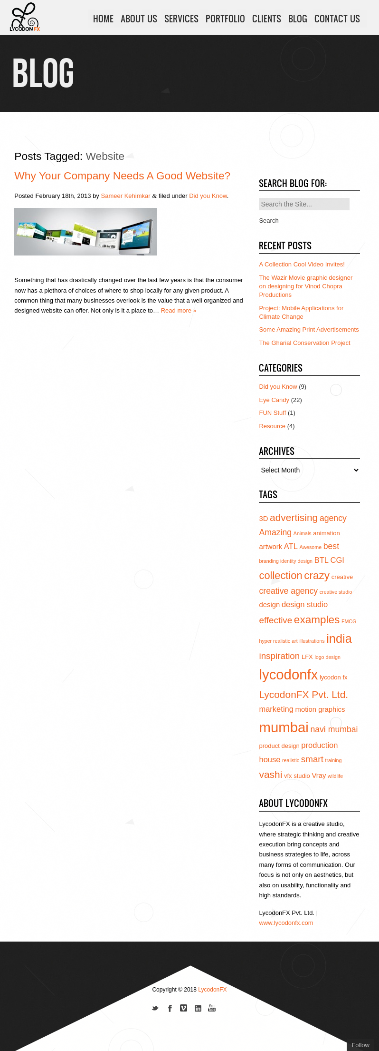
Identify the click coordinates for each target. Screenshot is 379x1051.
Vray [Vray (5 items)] (319, 775)
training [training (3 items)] (333, 760)
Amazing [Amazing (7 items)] (275, 532)
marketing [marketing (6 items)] (276, 709)
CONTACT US (337, 18)
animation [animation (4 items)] (326, 533)
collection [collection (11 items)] (280, 575)
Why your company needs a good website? (122, 175)
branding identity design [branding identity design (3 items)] (286, 561)
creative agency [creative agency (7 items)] (288, 591)
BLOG (297, 18)
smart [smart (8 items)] (312, 759)
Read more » (179, 310)
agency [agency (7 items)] (333, 518)
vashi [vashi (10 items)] (270, 774)
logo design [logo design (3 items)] (327, 657)
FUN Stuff (272, 412)
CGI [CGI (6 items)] (337, 560)
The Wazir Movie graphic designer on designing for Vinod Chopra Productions (305, 286)
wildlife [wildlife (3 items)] (335, 776)
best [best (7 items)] (331, 546)
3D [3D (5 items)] (263, 518)
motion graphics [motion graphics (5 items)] (320, 709)
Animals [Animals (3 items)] (303, 533)
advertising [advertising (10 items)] (294, 517)
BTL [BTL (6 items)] (321, 560)
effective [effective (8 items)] (275, 620)
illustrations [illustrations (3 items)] (311, 641)
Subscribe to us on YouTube (212, 1009)
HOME (103, 18)
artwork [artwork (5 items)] (270, 546)
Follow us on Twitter (155, 1009)
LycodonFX (212, 989)
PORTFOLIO (225, 18)
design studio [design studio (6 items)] (305, 604)
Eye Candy (274, 399)
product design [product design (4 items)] (279, 745)
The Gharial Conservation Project (304, 342)
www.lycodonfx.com (286, 922)
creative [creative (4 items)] (342, 576)
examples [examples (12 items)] (317, 620)
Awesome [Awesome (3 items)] (310, 547)
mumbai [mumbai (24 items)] (283, 727)
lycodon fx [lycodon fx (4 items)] (334, 677)
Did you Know (208, 195)
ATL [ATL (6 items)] (291, 546)
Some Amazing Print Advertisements (309, 329)
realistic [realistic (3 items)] (290, 760)
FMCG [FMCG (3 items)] (348, 621)
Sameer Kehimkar (126, 195)
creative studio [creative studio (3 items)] (336, 592)
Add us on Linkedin (198, 1009)
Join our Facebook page (169, 1009)
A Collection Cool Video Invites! (301, 264)
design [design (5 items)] (269, 605)
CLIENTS (266, 18)
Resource (272, 426)
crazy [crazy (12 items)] (317, 575)
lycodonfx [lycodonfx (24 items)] (288, 674)
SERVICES (181, 18)
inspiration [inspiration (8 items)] (279, 656)
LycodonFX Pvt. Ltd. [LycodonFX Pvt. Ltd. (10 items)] (303, 694)
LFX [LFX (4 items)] (307, 656)
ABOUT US (139, 18)
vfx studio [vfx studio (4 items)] (297, 775)
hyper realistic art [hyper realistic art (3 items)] (278, 641)
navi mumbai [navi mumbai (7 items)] (334, 729)
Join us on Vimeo (184, 1009)
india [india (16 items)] (339, 638)
